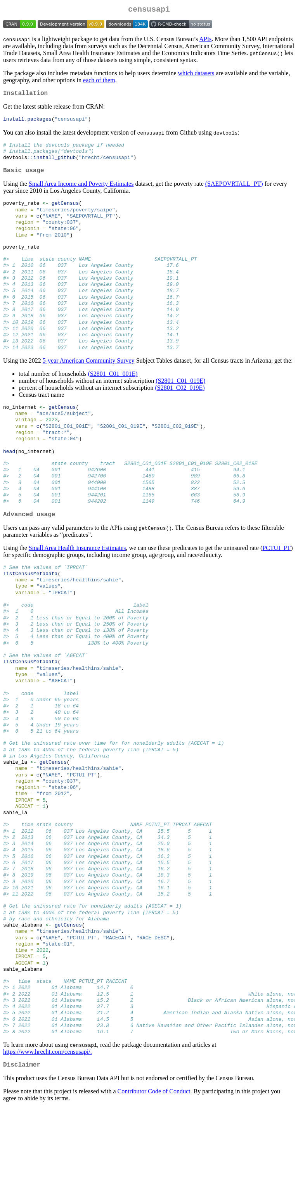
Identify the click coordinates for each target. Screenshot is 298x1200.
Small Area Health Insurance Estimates (77, 585)
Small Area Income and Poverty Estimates (81, 191)
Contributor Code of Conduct (154, 1183)
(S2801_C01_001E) (113, 398)
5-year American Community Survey (89, 385)
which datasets (196, 74)
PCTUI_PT (276, 585)
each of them (99, 81)
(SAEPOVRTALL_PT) (234, 191)
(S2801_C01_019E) (180, 405)
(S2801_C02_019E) (179, 412)
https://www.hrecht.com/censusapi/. (47, 1142)
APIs (205, 40)
